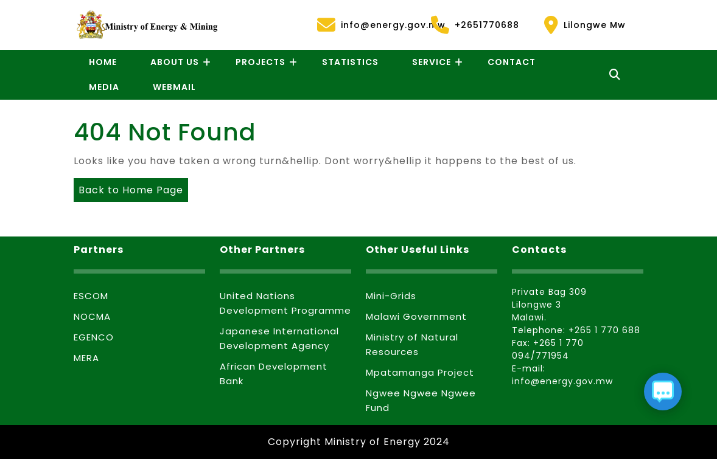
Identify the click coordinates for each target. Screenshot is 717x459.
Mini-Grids (391, 295)
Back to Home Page (128, 187)
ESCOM (91, 295)
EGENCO (94, 337)
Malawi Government (416, 316)
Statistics (350, 62)
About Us (174, 62)
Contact (512, 62)
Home (103, 62)
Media (104, 87)
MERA (86, 357)
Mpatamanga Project (420, 372)
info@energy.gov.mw (366, 25)
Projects (260, 62)
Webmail (174, 87)
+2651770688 (475, 25)
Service (431, 62)
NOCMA (92, 316)
